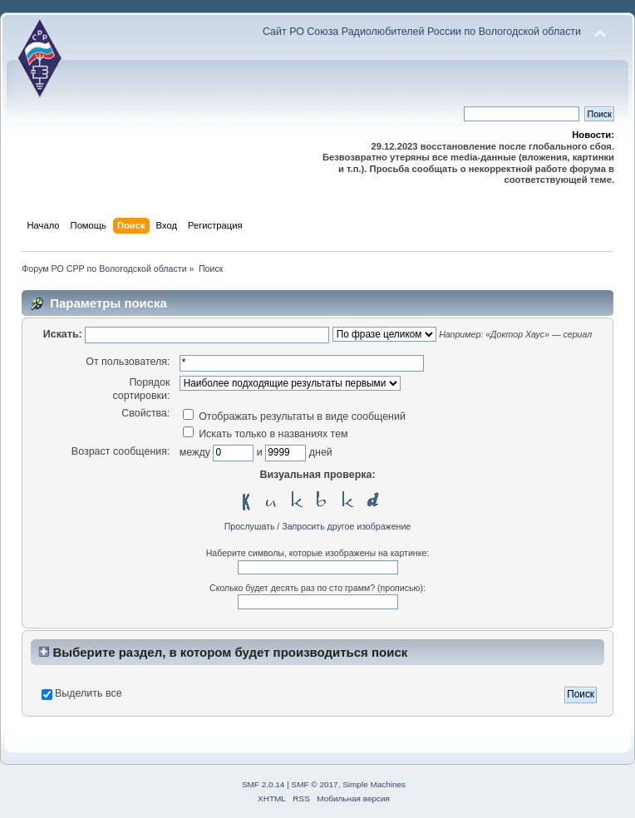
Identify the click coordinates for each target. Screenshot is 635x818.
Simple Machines (374, 784)
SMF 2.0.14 (263, 784)
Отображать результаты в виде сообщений (294, 416)
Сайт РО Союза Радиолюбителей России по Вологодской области (422, 31)
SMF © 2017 (315, 784)
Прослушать (249, 526)
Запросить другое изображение (346, 526)
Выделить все (88, 693)
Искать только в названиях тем (265, 434)
